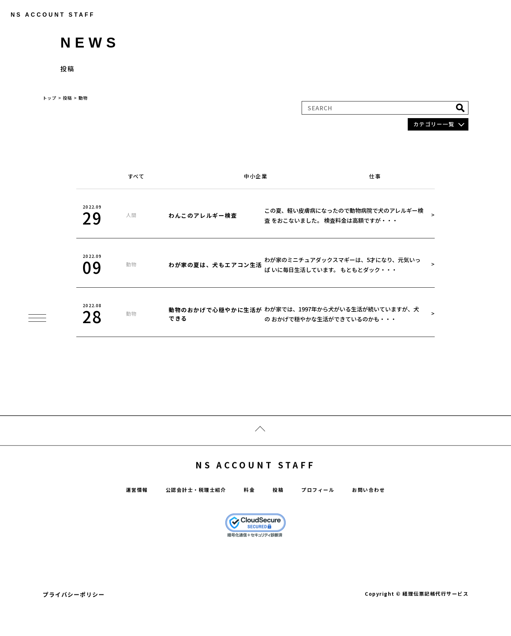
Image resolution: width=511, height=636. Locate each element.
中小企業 (255, 176)
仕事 (375, 176)
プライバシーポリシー (74, 613)
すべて (136, 176)
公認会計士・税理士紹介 (192, 508)
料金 (249, 508)
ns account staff (48, 15)
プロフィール (322, 508)
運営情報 (127, 508)
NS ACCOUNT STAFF (255, 480)
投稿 (280, 508)
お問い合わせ (377, 508)
